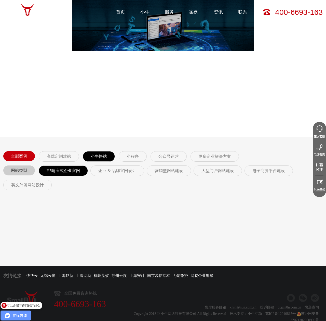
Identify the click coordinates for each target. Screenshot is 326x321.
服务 (169, 12)
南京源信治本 (158, 276)
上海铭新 (65, 276)
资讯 (218, 12)
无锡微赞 (180, 276)
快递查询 (312, 314)
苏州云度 (119, 276)
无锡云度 (48, 276)
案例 (193, 12)
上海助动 (83, 276)
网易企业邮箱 (202, 276)
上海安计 (137, 276)
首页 (120, 12)
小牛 (145, 12)
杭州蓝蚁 (101, 276)
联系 (242, 12)
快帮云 (32, 276)
